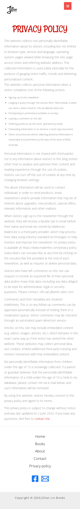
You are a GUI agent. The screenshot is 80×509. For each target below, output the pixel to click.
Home (40, 436)
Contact (40, 458)
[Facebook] (35, 478)
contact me (42, 419)
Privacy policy (40, 465)
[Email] (45, 478)
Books (40, 443)
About (40, 450)
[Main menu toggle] (67, 6)
